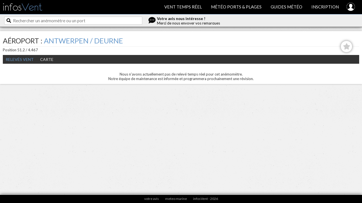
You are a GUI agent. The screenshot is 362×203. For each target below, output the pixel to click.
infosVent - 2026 (205, 199)
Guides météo (286, 6)
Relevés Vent (20, 59)
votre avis (151, 199)
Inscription (325, 6)
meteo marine (176, 199)
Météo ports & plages (236, 6)
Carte (46, 59)
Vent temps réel (183, 6)
